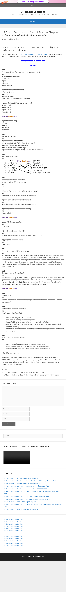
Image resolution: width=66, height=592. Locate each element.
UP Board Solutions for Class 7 (13, 562)
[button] (33, 1)
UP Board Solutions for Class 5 (13, 570)
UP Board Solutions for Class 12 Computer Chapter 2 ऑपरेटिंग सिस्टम (26, 528)
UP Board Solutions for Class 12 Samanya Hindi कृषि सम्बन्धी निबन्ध (25, 520)
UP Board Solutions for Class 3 (13, 574)
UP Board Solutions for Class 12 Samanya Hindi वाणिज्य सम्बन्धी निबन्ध (26, 518)
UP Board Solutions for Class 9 (13, 558)
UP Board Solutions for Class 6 (13, 568)
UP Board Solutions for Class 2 (13, 577)
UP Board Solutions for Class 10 (14, 555)
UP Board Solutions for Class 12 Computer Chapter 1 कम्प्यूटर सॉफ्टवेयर (26, 530)
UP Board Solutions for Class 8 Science (34, 86)
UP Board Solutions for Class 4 (13, 572)
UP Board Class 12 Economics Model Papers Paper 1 (21, 510)
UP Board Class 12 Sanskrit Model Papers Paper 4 (20, 541)
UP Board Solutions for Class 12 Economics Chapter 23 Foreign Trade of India (30, 512)
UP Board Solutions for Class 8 (13, 560)
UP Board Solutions (33, 12)
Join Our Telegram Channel (33, 2)
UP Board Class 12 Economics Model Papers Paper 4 (21, 515)
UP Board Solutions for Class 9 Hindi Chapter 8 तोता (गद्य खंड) (24, 404)
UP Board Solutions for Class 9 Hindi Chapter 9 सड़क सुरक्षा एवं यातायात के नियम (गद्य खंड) (32, 406)
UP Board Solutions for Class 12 (14, 551)
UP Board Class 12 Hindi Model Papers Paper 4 (19, 533)
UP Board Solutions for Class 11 (14, 553)
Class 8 (6, 401)
